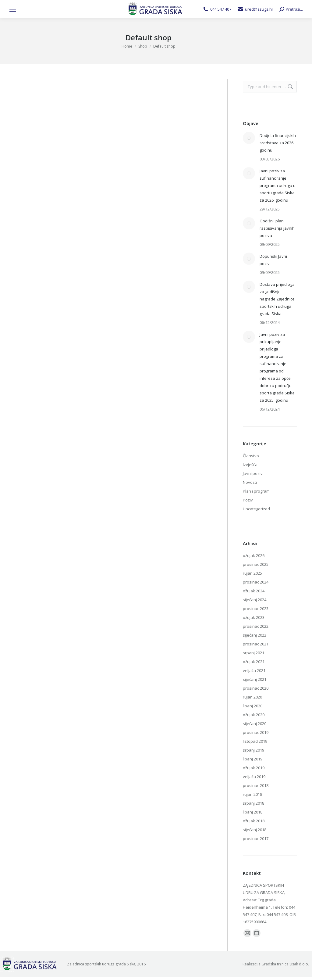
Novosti (250, 482)
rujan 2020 (252, 697)
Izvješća (250, 464)
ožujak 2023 (253, 617)
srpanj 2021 (253, 653)
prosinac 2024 (255, 582)
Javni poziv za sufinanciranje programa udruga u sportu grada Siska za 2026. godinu (278, 185)
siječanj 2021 (254, 679)
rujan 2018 (252, 794)
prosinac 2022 (255, 626)
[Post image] (249, 138)
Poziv (248, 500)
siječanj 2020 (254, 723)
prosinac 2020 (255, 688)
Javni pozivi (253, 473)
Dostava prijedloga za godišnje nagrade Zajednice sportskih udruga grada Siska (277, 299)
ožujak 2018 (253, 821)
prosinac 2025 (255, 564)
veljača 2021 (254, 670)
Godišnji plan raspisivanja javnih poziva (277, 228)
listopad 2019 (255, 741)
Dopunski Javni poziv (273, 259)
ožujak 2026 (253, 555)
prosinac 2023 (255, 608)
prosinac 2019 (255, 732)
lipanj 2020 (252, 706)
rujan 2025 (252, 573)
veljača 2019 (254, 776)
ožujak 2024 (253, 591)
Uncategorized (256, 509)
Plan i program (256, 491)
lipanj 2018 (252, 812)
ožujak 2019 (253, 767)
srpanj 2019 (253, 750)
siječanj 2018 (254, 829)
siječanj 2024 (254, 599)
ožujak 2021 (253, 661)
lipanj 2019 (252, 759)
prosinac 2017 (255, 838)
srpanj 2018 (253, 803)
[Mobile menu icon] (12, 9)
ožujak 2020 (253, 714)
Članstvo (251, 455)
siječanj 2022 (254, 635)
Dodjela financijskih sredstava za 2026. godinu (278, 143)
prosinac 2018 (255, 785)
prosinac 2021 (255, 644)
